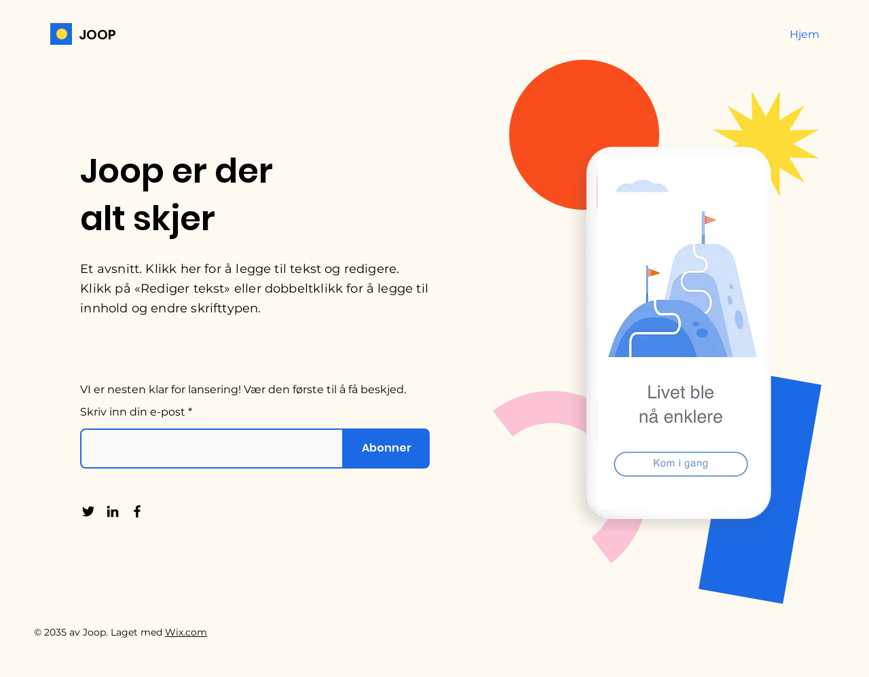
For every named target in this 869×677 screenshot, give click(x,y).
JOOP (97, 34)
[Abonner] (387, 448)
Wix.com (186, 632)
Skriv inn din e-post (132, 412)
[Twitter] (88, 511)
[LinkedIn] (113, 511)
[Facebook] (137, 511)
